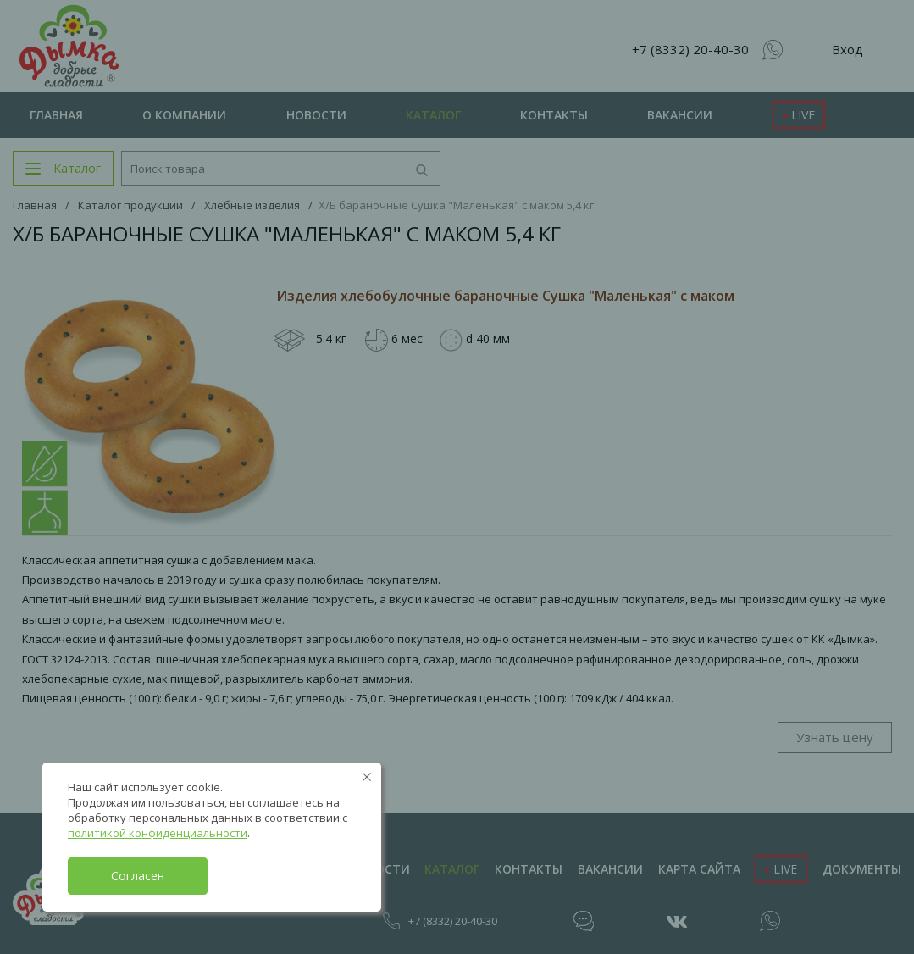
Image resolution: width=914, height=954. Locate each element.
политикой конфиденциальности (157, 832)
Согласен (137, 876)
